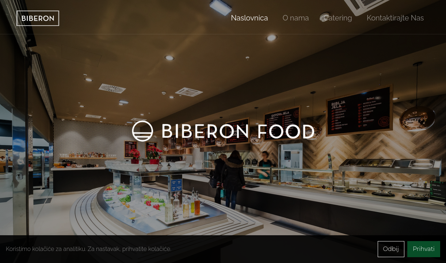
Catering (338, 18)
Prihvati (424, 248)
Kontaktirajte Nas (395, 18)
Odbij (391, 248)
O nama (296, 18)
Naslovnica (249, 18)
